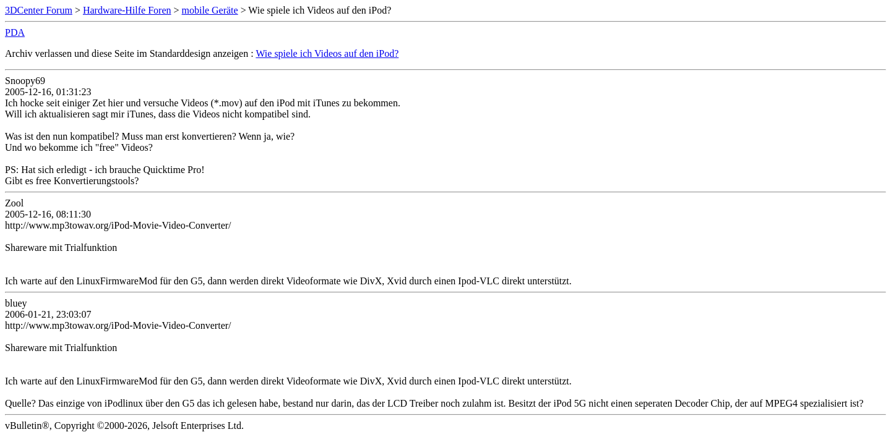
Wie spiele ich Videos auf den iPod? (327, 53)
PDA (15, 32)
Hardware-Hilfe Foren (127, 10)
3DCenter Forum (38, 10)
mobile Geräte (210, 10)
